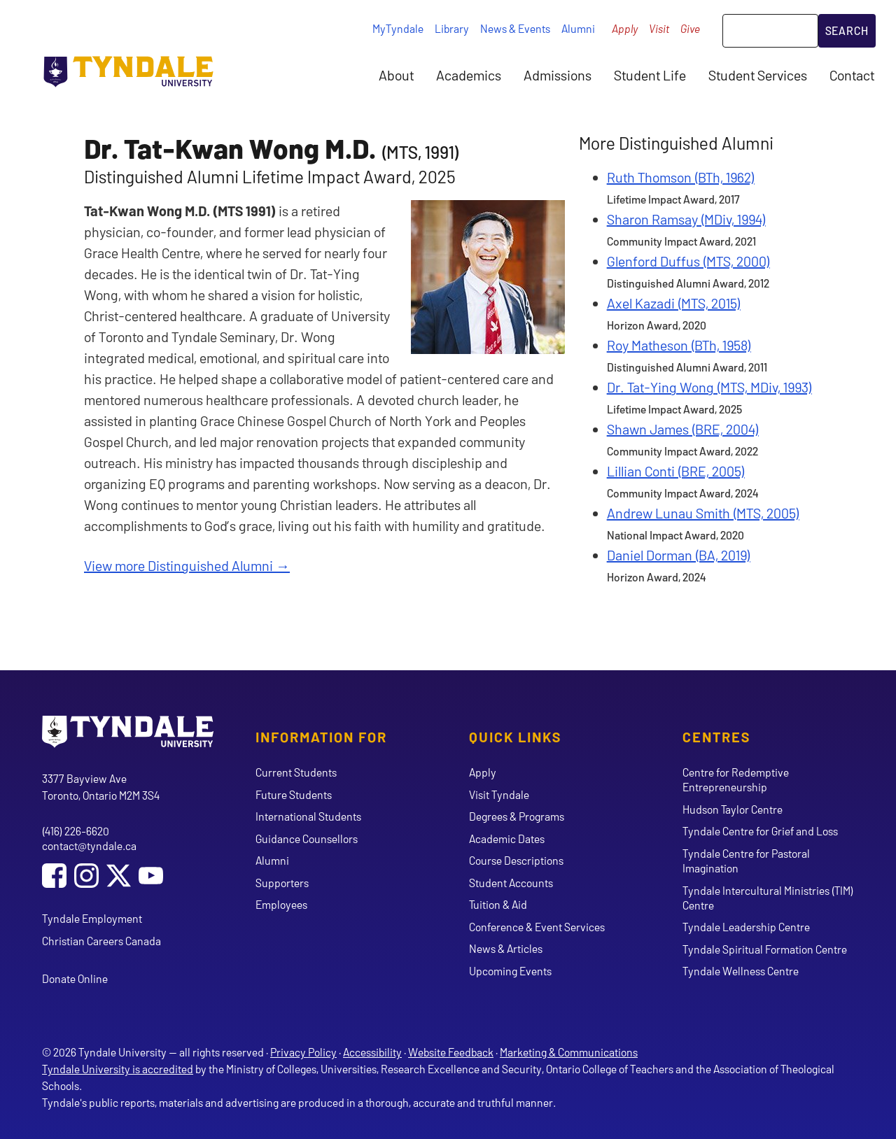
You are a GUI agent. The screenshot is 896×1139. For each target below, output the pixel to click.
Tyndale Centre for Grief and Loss (760, 830)
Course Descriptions (516, 860)
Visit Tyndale (499, 794)
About (396, 74)
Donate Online (75, 978)
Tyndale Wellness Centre (740, 970)
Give (690, 28)
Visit (659, 28)
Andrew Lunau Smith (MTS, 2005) (703, 512)
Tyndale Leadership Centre (746, 926)
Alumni (578, 28)
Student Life (650, 74)
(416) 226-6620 (75, 830)
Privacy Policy (303, 1052)
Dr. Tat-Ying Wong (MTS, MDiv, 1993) (709, 387)
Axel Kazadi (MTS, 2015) (674, 303)
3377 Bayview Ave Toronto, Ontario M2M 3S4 (101, 787)
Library (452, 28)
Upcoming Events (510, 970)
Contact (852, 74)
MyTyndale (398, 28)
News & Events (515, 28)
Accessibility (372, 1052)
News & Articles (505, 948)
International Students (308, 816)
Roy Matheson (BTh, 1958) (679, 345)
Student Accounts (511, 882)
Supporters (282, 882)
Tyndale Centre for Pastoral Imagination (746, 861)
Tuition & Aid (498, 904)
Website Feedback (450, 1052)
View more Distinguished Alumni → (187, 565)
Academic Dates (507, 838)
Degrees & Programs (516, 816)
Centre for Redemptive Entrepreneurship (735, 779)
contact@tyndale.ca (89, 845)
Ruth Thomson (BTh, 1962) (681, 177)
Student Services (757, 74)
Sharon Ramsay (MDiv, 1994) (686, 219)
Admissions (558, 74)
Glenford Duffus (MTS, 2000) (688, 261)
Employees (281, 904)
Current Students (296, 772)
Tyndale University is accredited (117, 1068)
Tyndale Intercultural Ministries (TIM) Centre (767, 898)
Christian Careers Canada (101, 940)
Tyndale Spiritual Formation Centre (764, 949)
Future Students (293, 794)
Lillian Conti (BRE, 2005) (676, 470)
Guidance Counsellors (306, 838)
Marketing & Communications (569, 1052)
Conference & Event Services (537, 926)
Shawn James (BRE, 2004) (683, 428)
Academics (468, 74)
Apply (625, 28)
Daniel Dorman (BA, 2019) (678, 554)
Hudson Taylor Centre (732, 809)
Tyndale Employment (92, 918)
